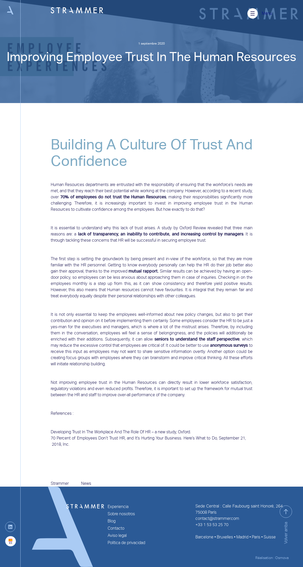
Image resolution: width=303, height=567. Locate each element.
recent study (240, 190)
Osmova (282, 558)
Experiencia (118, 506)
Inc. (66, 444)
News (86, 483)
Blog (112, 521)
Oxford (185, 227)
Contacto (116, 528)
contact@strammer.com (217, 518)
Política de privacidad (126, 542)
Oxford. (184, 431)
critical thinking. (208, 357)
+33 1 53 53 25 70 (211, 524)
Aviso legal (117, 535)
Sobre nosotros (121, 513)
